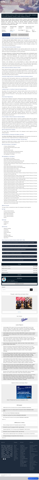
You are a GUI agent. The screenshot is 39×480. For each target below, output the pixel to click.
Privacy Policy (16, 452)
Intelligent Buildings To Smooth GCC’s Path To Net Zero (13, 439)
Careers (15, 451)
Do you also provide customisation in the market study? (19, 259)
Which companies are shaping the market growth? (19, 252)
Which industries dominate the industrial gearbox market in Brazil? (19, 245)
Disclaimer (16, 457)
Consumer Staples (33, 464)
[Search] (31, 290)
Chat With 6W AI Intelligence (33, 478)
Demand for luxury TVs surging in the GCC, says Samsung (14, 429)
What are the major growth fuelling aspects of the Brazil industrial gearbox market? (19, 242)
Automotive (32, 463)
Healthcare (31, 462)
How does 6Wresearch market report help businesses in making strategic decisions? (19, 256)
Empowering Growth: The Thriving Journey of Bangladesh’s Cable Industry (17, 431)
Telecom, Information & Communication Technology (34, 459)
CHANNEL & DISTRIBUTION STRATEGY (22, 457)
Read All (4, 421)
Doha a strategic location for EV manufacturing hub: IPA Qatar (15, 427)
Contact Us (16, 458)
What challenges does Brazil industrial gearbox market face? (19, 249)
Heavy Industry (32, 457)
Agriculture (32, 473)
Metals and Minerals (33, 468)
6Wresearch (5, 478)
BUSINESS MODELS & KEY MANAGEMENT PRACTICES (23, 465)
